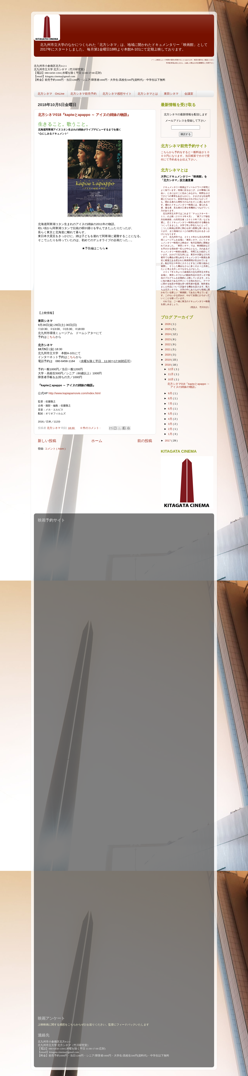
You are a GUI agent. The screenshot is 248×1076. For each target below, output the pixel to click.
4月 (170, 418)
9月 (170, 393)
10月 (171, 379)
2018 (168, 364)
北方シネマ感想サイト (117, 93)
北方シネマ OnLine (51, 93)
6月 (170, 408)
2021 (168, 349)
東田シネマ (171, 93)
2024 (168, 334)
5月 (170, 413)
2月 (170, 428)
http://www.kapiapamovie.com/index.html (74, 393)
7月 (170, 403)
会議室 (188, 93)
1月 (170, 434)
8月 (170, 398)
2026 (168, 324)
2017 (168, 440)
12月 (171, 369)
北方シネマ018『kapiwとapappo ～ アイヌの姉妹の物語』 (84, 115)
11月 (171, 374)
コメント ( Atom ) (55, 448)
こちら (51, 336)
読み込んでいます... (123, 767)
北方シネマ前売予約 (83, 93)
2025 (168, 329)
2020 (168, 354)
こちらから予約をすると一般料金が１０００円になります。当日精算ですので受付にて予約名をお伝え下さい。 (185, 156)
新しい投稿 (47, 441)
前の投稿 (144, 441)
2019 (168, 359)
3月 (170, 423)
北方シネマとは (148, 93)
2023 (168, 339)
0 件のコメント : (91, 428)
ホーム (96, 441)
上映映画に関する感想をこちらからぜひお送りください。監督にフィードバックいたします (93, 1024)
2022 (168, 344)
